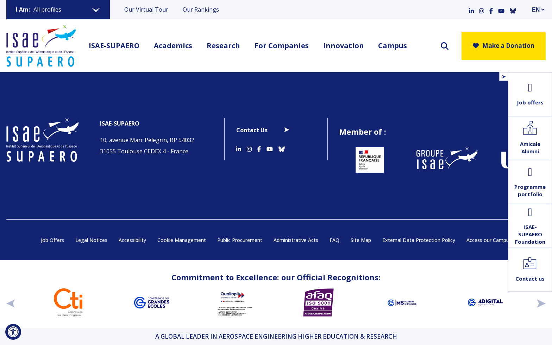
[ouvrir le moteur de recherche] (444, 45)
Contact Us (252, 130)
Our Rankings (201, 9)
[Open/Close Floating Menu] (503, 76)
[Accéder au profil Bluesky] (513, 9)
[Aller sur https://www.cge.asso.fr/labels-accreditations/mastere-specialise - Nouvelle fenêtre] (402, 302)
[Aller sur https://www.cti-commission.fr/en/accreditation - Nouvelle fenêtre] (68, 302)
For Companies (282, 45)
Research (223, 45)
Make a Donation (503, 45)
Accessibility (132, 240)
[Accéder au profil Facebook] (491, 9)
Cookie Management (181, 240)
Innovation (343, 45)
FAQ (334, 240)
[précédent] (10, 302)
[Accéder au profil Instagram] (481, 9)
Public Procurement (239, 240)
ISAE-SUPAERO (114, 45)
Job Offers (52, 240)
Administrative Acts (296, 240)
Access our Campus (489, 240)
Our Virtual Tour (146, 9)
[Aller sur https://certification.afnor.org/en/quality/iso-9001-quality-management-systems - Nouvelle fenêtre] (318, 302)
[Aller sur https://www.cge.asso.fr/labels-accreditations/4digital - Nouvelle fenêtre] (485, 302)
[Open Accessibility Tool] (13, 332)
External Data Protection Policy (418, 240)
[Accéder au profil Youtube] (501, 9)
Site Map (361, 240)
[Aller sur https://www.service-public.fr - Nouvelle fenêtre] (365, 160)
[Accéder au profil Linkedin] (471, 9)
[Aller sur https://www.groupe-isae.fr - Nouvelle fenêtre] (442, 160)
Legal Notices (91, 240)
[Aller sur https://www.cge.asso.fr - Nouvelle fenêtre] (151, 302)
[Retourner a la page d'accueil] (41, 45)
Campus (392, 45)
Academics (173, 45)
